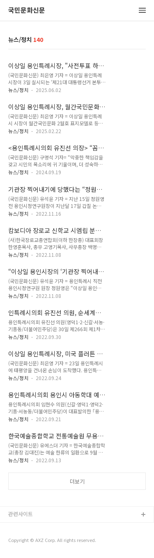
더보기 (77, 481)
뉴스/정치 (18, 89)
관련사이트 (20, 514)
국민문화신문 (26, 10)
